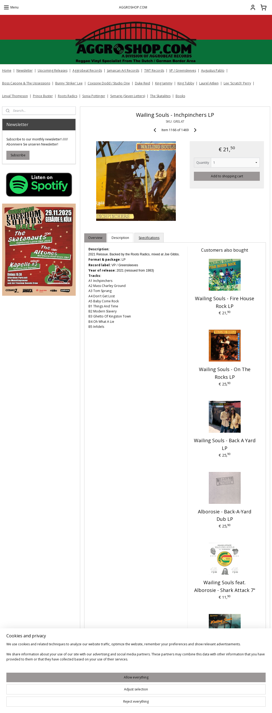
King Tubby (185, 83)
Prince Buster (43, 96)
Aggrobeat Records (87, 70)
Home (6, 70)
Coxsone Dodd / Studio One (109, 83)
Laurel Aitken (209, 83)
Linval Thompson (15, 96)
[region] (101, 694)
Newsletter (24, 70)
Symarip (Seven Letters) (127, 96)
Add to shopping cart (227, 176)
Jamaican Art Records (123, 70)
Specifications (149, 237)
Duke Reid (142, 83)
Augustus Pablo (212, 70)
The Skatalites (160, 96)
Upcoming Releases (52, 70)
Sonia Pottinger (93, 96)
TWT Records (154, 70)
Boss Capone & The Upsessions (26, 83)
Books (180, 96)
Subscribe (18, 155)
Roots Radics (67, 96)
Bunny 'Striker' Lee (69, 83)
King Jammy (163, 83)
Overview (95, 237)
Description (120, 237)
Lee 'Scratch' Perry (237, 83)
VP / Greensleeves (182, 70)
